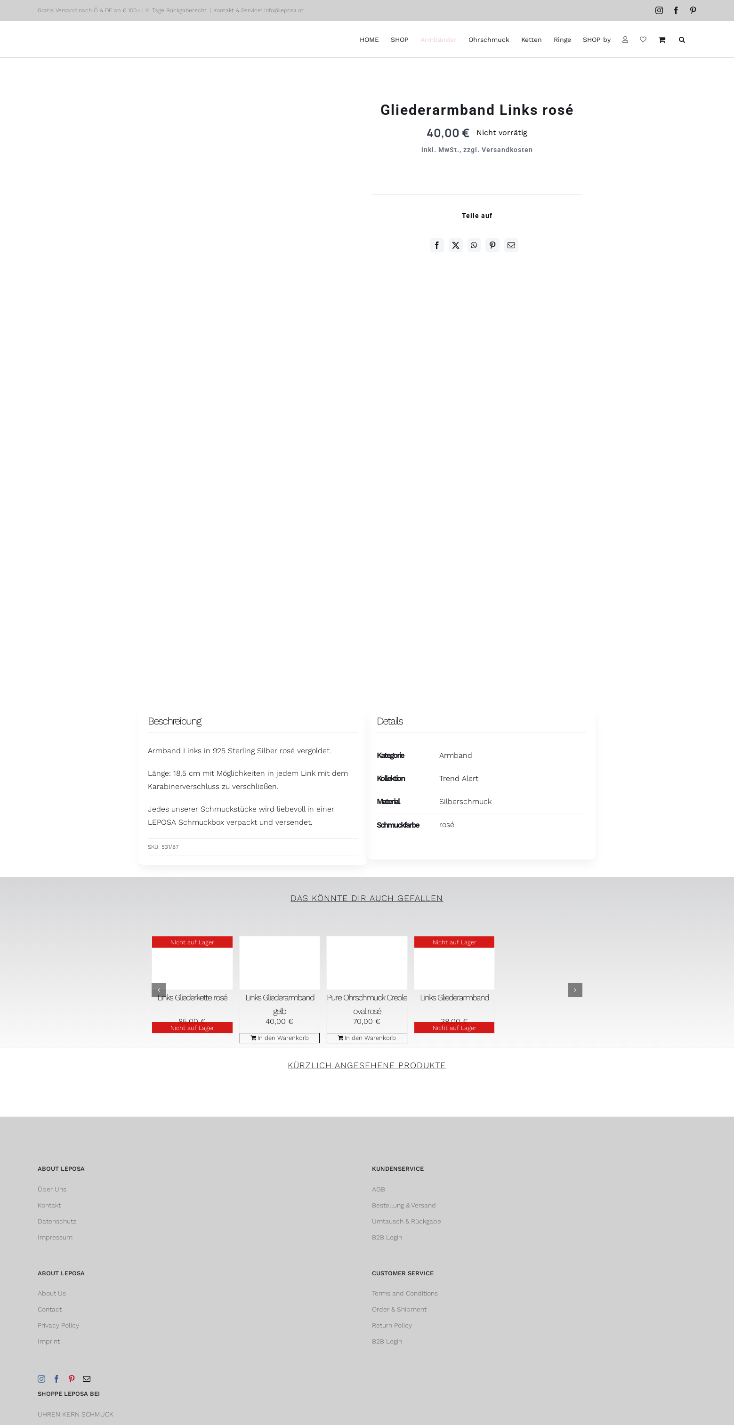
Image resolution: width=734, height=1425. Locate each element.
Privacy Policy (58, 1325)
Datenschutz (57, 1221)
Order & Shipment (399, 1309)
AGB (378, 1189)
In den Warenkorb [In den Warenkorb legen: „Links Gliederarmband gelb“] (283, 1037)
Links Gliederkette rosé (192, 997)
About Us (52, 1293)
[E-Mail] (511, 245)
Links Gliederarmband (454, 997)
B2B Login (387, 1237)
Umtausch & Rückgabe (406, 1221)
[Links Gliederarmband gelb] (280, 963)
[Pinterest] (492, 245)
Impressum (55, 1237)
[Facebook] (436, 245)
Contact (50, 1309)
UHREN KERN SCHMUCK (75, 1414)
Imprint (49, 1341)
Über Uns (52, 1189)
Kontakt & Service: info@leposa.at (258, 10)
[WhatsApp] (474, 245)
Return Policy (392, 1325)
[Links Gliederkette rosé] (192, 963)
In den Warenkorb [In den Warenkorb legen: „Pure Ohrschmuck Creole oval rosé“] (370, 1037)
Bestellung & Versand (404, 1205)
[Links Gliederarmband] (454, 963)
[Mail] (86, 1379)
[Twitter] (455, 245)
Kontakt (49, 1205)
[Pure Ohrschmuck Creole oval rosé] (367, 963)
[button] (682, 39)
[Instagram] (41, 1379)
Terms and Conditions (405, 1293)
